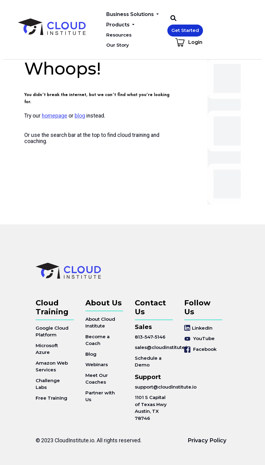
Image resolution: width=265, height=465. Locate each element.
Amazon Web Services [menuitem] (52, 366)
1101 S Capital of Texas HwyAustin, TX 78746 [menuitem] (151, 407)
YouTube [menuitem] (199, 338)
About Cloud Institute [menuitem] (100, 322)
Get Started (185, 30)
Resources (118, 35)
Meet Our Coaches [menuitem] (96, 378)
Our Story (117, 45)
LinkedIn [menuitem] (198, 328)
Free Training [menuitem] (51, 398)
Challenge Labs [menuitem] (48, 384)
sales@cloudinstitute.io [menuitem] (154, 347)
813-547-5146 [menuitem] (150, 337)
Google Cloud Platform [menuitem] (52, 331)
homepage (54, 116)
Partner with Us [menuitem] (100, 396)
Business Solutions (130, 14)
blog (80, 116)
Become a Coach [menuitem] (97, 340)
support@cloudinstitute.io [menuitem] (154, 387)
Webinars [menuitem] (96, 364)
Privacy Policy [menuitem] (207, 440)
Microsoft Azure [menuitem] (47, 349)
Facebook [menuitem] (200, 349)
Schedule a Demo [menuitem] (148, 361)
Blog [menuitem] (90, 354)
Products (118, 25)
